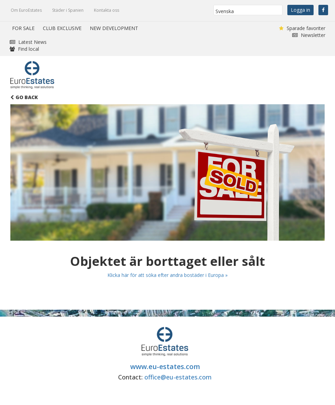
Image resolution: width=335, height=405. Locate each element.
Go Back (24, 97)
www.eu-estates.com (165, 366)
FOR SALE (23, 28)
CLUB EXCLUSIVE (62, 28)
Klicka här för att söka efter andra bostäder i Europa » (167, 275)
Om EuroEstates (26, 10)
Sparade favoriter (302, 28)
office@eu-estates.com (178, 377)
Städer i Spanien (68, 10)
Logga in (300, 10)
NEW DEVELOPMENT (114, 28)
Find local (24, 49)
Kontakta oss (106, 10)
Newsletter (308, 35)
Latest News (28, 42)
